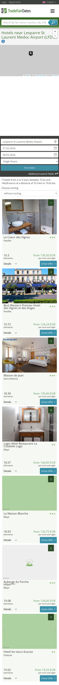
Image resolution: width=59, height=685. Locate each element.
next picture (55, 217)
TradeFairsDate (16, 10)
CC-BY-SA (55, 75)
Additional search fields (41, 173)
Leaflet (26, 75)
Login (4, 2)
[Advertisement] (28, 106)
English (51, 2)
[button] (29, 52)
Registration (15, 2)
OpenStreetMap (41, 75)
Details (10, 263)
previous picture (4, 217)
